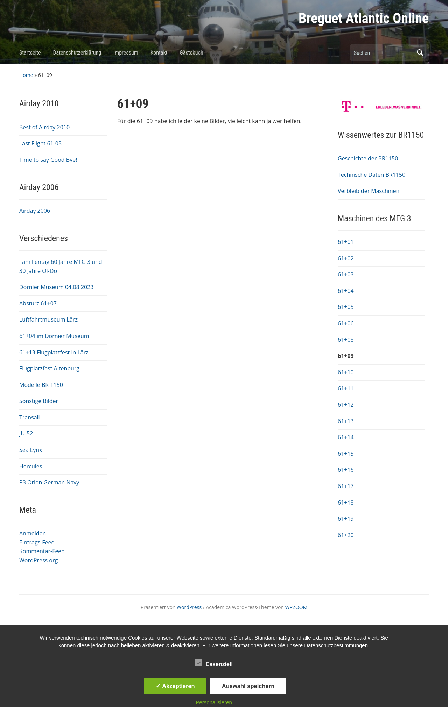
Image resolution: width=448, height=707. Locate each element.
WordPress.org (38, 560)
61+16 (346, 470)
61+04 (346, 291)
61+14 (346, 437)
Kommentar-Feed (42, 551)
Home (26, 75)
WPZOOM (296, 607)
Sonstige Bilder (38, 401)
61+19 (346, 518)
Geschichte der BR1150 (368, 158)
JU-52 (26, 433)
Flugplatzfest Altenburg (49, 368)
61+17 (346, 486)
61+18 (346, 502)
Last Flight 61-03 (40, 143)
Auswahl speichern (248, 686)
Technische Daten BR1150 (371, 175)
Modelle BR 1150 (41, 385)
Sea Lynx (30, 450)
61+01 (346, 242)
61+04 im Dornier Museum (54, 336)
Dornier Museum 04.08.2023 (56, 287)
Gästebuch (191, 52)
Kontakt (159, 52)
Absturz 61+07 (38, 303)
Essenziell (214, 663)
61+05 (346, 307)
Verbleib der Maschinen (368, 191)
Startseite (30, 52)
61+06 (346, 323)
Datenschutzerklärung (77, 52)
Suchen (420, 52)
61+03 (346, 274)
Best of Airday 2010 (44, 127)
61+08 (346, 340)
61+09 (346, 356)
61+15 (346, 453)
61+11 (346, 388)
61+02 (346, 258)
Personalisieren (214, 702)
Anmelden (32, 533)
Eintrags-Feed (37, 542)
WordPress (189, 607)
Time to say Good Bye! (48, 160)
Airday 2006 (34, 211)
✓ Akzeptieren (175, 686)
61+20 (346, 535)
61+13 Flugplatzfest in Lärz (54, 352)
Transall (29, 417)
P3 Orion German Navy (49, 482)
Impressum (125, 52)
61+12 (346, 405)
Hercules (30, 466)
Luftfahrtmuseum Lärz (48, 319)
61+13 (346, 421)
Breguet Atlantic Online (364, 18)
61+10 (346, 372)
